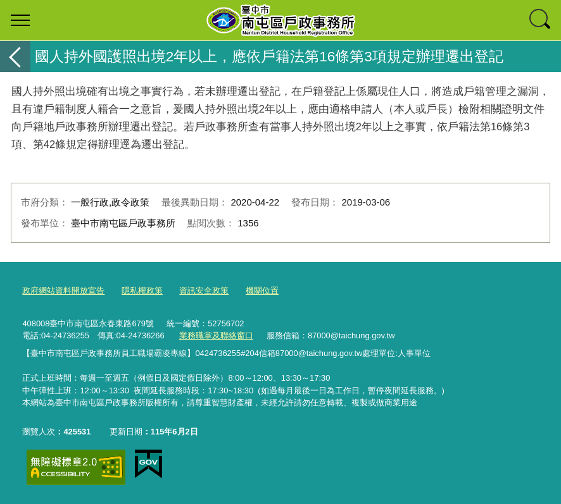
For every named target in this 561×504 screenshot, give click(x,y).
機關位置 (262, 290)
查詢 (540, 20)
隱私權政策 (142, 290)
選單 (20, 20)
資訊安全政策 (204, 290)
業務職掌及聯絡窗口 (216, 335)
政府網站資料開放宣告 (63, 290)
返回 (15, 56)
